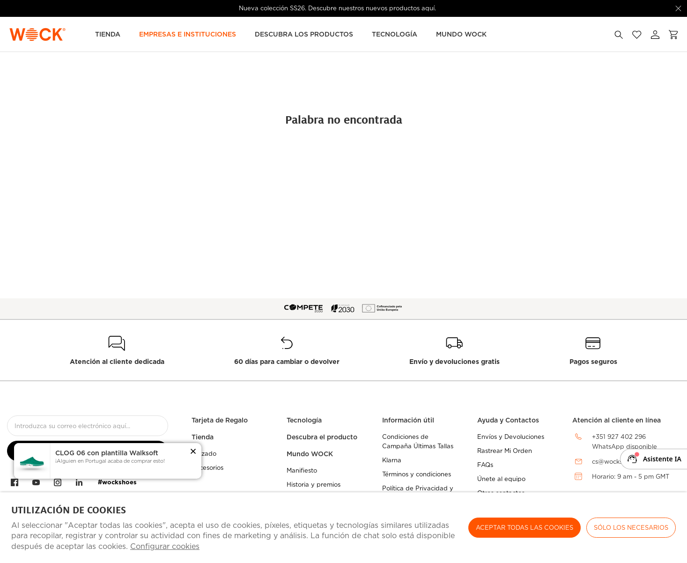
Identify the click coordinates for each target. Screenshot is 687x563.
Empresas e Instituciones (187, 34)
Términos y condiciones (416, 474)
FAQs (485, 464)
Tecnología (394, 34)
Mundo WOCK (310, 454)
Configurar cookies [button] (164, 546)
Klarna (391, 460)
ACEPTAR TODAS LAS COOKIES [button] (524, 527)
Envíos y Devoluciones (510, 436)
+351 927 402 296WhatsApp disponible (624, 441)
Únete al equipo (501, 478)
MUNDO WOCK (461, 34)
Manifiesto (302, 470)
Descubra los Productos (304, 34)
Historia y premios (313, 484)
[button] (193, 452)
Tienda (203, 437)
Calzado (204, 453)
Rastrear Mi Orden (504, 450)
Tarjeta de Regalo (220, 420)
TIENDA (107, 34)
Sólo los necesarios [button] (631, 527)
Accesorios (207, 467)
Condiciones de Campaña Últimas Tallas (417, 441)
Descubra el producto (322, 437)
